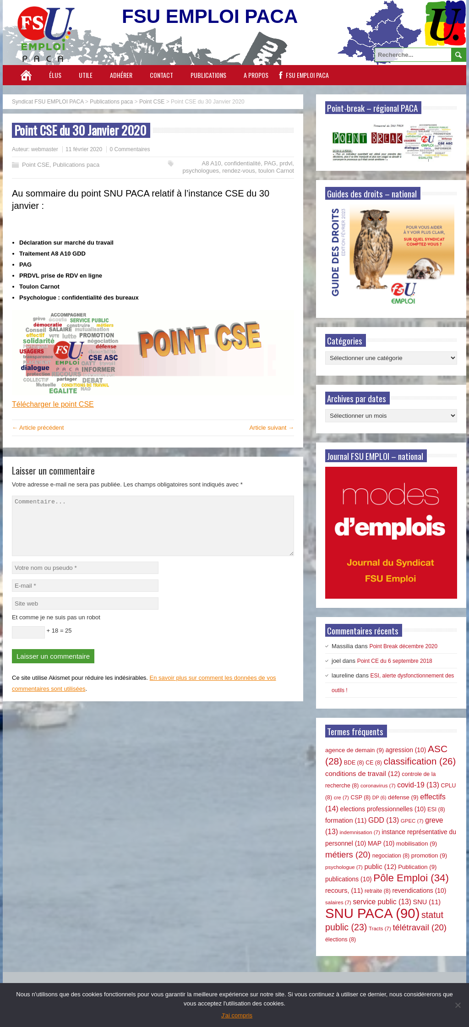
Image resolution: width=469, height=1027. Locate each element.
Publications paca (76, 164)
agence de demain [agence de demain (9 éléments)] (354, 750)
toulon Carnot (276, 170)
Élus (55, 75)
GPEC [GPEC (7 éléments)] (412, 821)
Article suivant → (271, 427)
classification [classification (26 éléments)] (420, 761)
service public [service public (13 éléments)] (382, 902)
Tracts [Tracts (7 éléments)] (380, 928)
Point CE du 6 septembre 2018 (394, 661)
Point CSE (35, 164)
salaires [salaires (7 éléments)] (338, 902)
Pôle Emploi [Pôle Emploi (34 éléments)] (411, 878)
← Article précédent (38, 427)
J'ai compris (236, 1015)
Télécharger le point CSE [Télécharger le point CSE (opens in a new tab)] (53, 404)
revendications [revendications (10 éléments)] (419, 890)
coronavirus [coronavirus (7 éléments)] (378, 785)
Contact (161, 75)
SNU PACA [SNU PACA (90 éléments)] (372, 913)
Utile (86, 75)
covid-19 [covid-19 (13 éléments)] (418, 785)
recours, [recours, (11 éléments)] (344, 890)
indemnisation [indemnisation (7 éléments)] (360, 832)
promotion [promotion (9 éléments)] (429, 855)
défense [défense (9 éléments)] (403, 797)
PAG (270, 163)
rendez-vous (238, 170)
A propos (256, 75)
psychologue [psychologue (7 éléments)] (344, 867)
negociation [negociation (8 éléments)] (391, 855)
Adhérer (121, 75)
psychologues (200, 170)
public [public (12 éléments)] (380, 866)
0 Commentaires (129, 149)
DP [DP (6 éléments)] (379, 797)
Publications (208, 75)
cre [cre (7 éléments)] (341, 797)
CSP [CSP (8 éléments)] (361, 797)
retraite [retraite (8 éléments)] (378, 891)
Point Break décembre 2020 (403, 646)
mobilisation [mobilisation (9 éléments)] (416, 843)
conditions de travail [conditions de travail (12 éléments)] (362, 773)
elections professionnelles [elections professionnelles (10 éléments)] (382, 809)
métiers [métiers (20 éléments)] (348, 854)
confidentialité (242, 163)
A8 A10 (211, 163)
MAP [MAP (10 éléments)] (381, 843)
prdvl (285, 163)
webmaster (44, 149)
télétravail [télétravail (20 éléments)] (420, 927)
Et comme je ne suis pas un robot (56, 628)
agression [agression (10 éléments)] (406, 750)
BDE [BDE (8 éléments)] (354, 762)
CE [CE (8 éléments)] (373, 762)
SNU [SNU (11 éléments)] (427, 902)
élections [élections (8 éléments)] (340, 939)
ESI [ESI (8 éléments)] (436, 809)
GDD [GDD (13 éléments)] (383, 820)
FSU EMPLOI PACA (307, 75)
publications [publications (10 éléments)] (348, 879)
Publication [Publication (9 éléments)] (417, 866)
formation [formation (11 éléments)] (345, 820)
